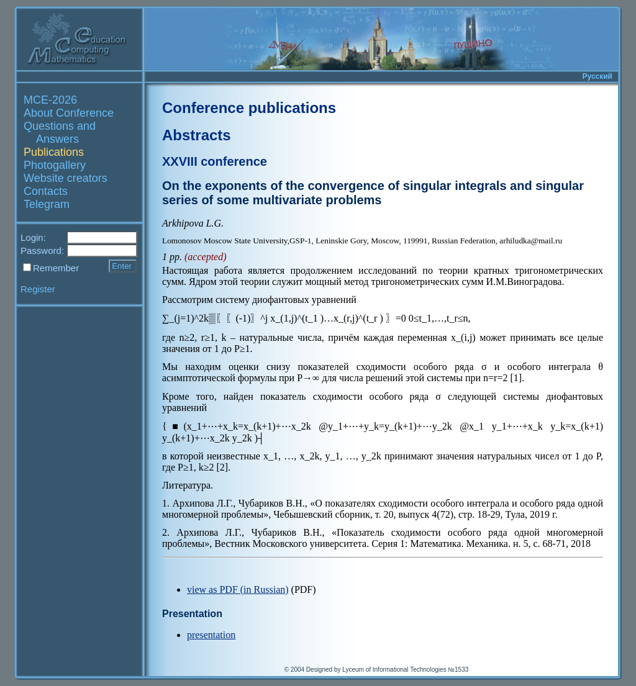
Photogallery (55, 165)
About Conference (69, 113)
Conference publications (249, 107)
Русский (598, 76)
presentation (211, 635)
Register (37, 289)
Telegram (47, 204)
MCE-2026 (50, 100)
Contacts (46, 191)
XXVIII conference (214, 161)
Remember (56, 268)
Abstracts (196, 135)
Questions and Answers (60, 132)
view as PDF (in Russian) (238, 589)
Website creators (65, 178)
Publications (54, 152)
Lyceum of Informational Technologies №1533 (405, 669)
